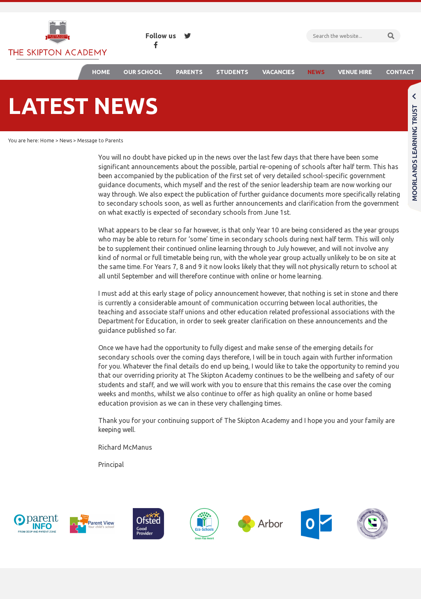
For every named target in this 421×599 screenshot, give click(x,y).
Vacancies (278, 72)
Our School (142, 72)
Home (101, 72)
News (316, 72)
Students (232, 72)
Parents (189, 72)
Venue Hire (355, 72)
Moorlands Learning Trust (414, 146)
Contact (400, 72)
